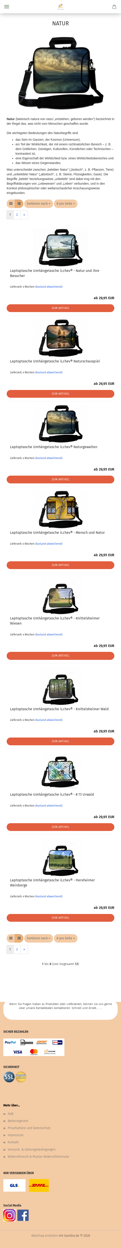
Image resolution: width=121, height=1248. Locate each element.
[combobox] (38, 204)
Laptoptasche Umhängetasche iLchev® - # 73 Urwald (52, 794)
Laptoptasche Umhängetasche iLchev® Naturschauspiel (55, 361)
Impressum (16, 1135)
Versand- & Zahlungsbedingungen (32, 1149)
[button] (11, 204)
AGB (10, 1114)
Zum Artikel (60, 308)
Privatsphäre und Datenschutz (29, 1128)
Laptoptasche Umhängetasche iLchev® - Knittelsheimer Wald (59, 709)
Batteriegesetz (18, 1121)
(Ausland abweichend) (48, 286)
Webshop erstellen (44, 1236)
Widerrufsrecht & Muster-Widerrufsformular (38, 1157)
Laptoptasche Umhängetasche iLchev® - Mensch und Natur (57, 532)
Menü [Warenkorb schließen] (6, 6)
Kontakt (13, 1142)
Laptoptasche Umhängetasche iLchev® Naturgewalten (53, 447)
